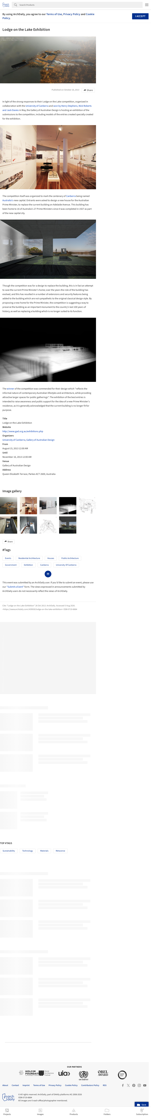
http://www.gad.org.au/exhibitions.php (22, 431)
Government (11, 565)
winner (10, 388)
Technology (27, 850)
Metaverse (60, 850)
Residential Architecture (29, 558)
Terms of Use (54, 14)
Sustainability (9, 850)
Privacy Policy (71, 14)
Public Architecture (70, 558)
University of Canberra (37, 106)
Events (8, 558)
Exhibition (28, 565)
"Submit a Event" (15, 586)
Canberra (71, 196)
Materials (44, 850)
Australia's (7, 200)
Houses (50, 558)
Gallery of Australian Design (40, 440)
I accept (140, 16)
